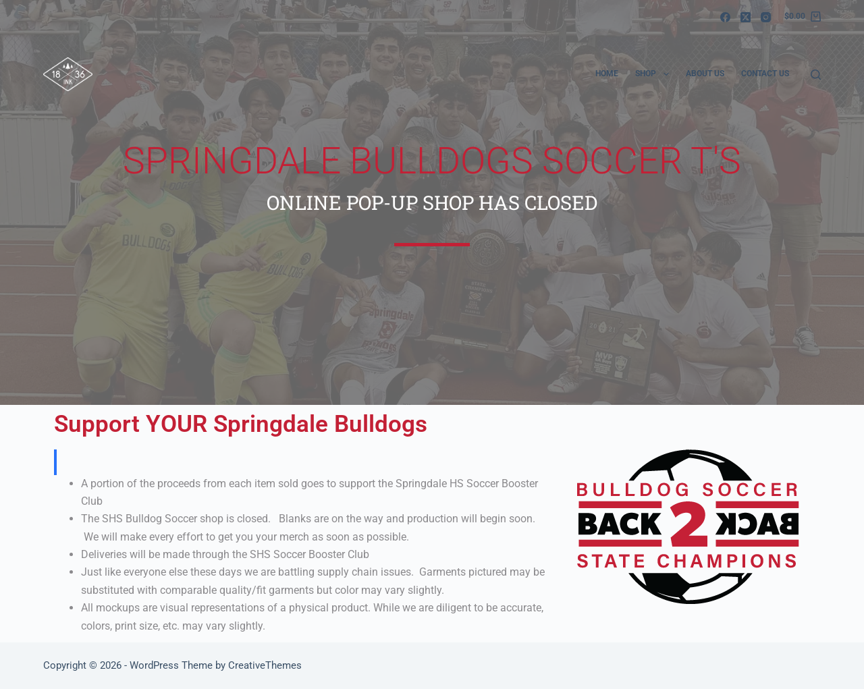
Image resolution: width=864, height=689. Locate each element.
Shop (654, 74)
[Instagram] (766, 17)
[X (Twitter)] (745, 17)
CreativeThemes (265, 665)
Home (606, 73)
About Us (705, 73)
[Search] (816, 75)
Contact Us (765, 73)
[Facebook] (725, 17)
